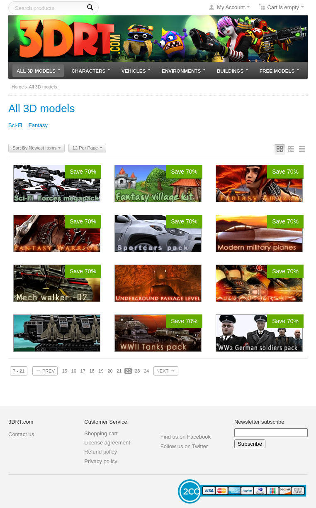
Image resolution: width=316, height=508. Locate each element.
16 (73, 370)
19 (100, 370)
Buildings (232, 71)
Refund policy (100, 452)
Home (18, 86)
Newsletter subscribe (259, 422)
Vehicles (136, 71)
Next (165, 370)
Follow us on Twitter (184, 446)
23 (137, 370)
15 (64, 370)
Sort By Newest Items (36, 148)
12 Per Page (87, 148)
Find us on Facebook (185, 437)
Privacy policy (100, 461)
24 (146, 370)
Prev (45, 370)
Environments (183, 71)
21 (119, 370)
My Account (231, 7)
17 (82, 370)
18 (91, 370)
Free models (279, 71)
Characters (91, 71)
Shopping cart (100, 433)
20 (109, 370)
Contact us (21, 434)
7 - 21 (18, 370)
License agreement (107, 442)
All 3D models (38, 71)
